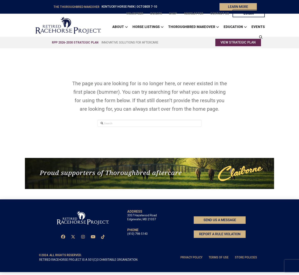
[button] (260, 39)
